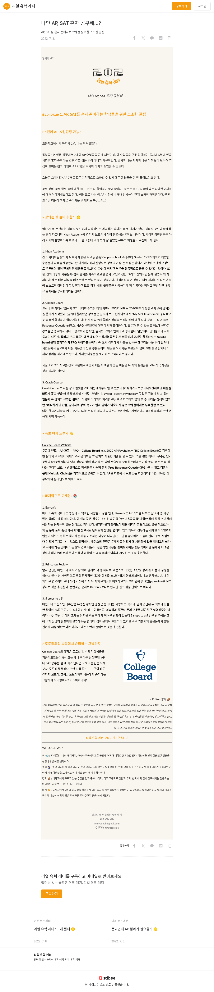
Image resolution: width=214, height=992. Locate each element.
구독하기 (181, 6)
